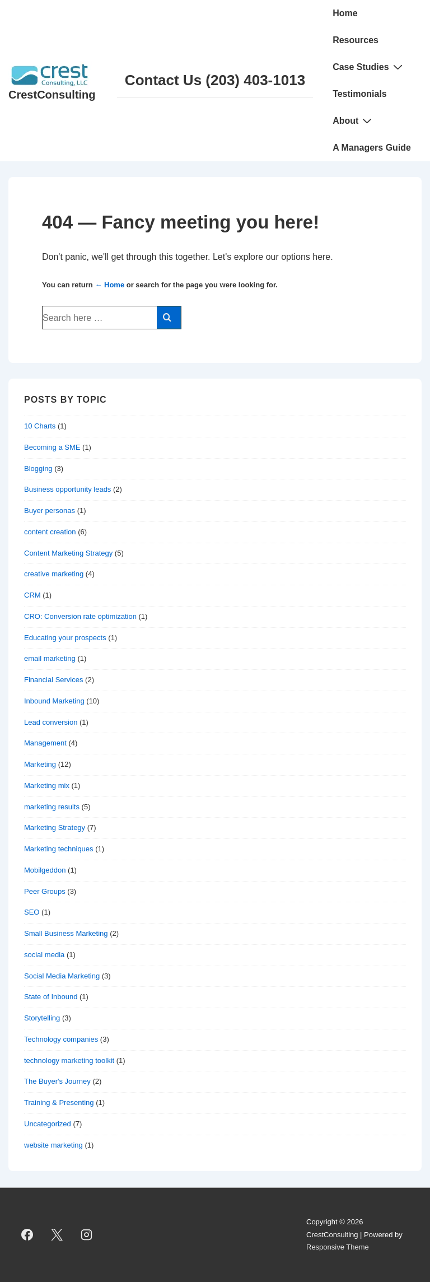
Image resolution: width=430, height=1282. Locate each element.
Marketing (40, 764)
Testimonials (360, 94)
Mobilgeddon (45, 870)
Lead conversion (50, 722)
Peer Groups (45, 891)
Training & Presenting (59, 1102)
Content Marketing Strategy (68, 553)
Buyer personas (49, 510)
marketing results (52, 807)
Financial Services (53, 679)
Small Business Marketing (66, 933)
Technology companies (61, 1039)
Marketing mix (46, 785)
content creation (50, 532)
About (354, 120)
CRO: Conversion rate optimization (80, 616)
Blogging (38, 468)
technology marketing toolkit (69, 1060)
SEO (31, 912)
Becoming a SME (52, 447)
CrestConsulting (52, 94)
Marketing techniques (59, 849)
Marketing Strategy (54, 827)
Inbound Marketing (54, 701)
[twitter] (57, 1235)
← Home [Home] (109, 285)
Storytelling (42, 1018)
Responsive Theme (337, 1247)
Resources (355, 40)
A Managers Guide (372, 147)
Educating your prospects (65, 637)
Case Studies (369, 66)
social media (44, 954)
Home (345, 13)
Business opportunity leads (67, 489)
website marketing (53, 1145)
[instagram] (86, 1235)
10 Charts (39, 426)
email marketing (50, 658)
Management (45, 743)
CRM (32, 595)
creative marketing (53, 574)
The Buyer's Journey (57, 1081)
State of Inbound (50, 996)
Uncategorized (47, 1124)
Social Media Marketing (62, 976)
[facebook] (27, 1235)
